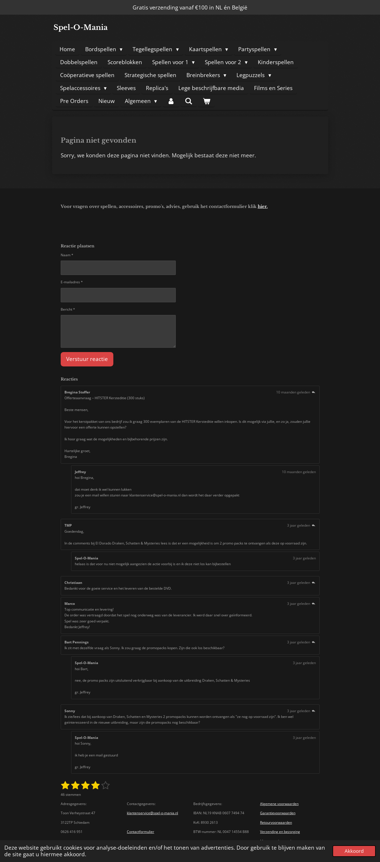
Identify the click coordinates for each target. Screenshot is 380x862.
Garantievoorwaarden (277, 813)
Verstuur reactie (87, 359)
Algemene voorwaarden (279, 803)
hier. (263, 206)
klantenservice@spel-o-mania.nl (152, 813)
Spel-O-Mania (81, 27)
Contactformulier (140, 831)
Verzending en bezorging (280, 831)
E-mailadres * (72, 282)
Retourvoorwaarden (276, 822)
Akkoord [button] (354, 851)
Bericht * (68, 309)
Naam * (67, 255)
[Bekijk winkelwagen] (206, 101)
